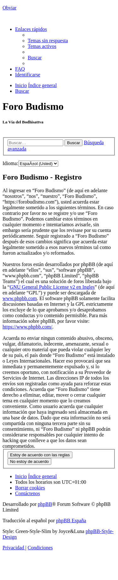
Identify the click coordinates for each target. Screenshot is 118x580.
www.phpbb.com (20, 298)
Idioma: (10, 163)
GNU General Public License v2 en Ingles (52, 287)
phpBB (45, 504)
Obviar (9, 7)
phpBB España (71, 520)
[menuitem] (48, 40)
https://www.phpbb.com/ (27, 326)
